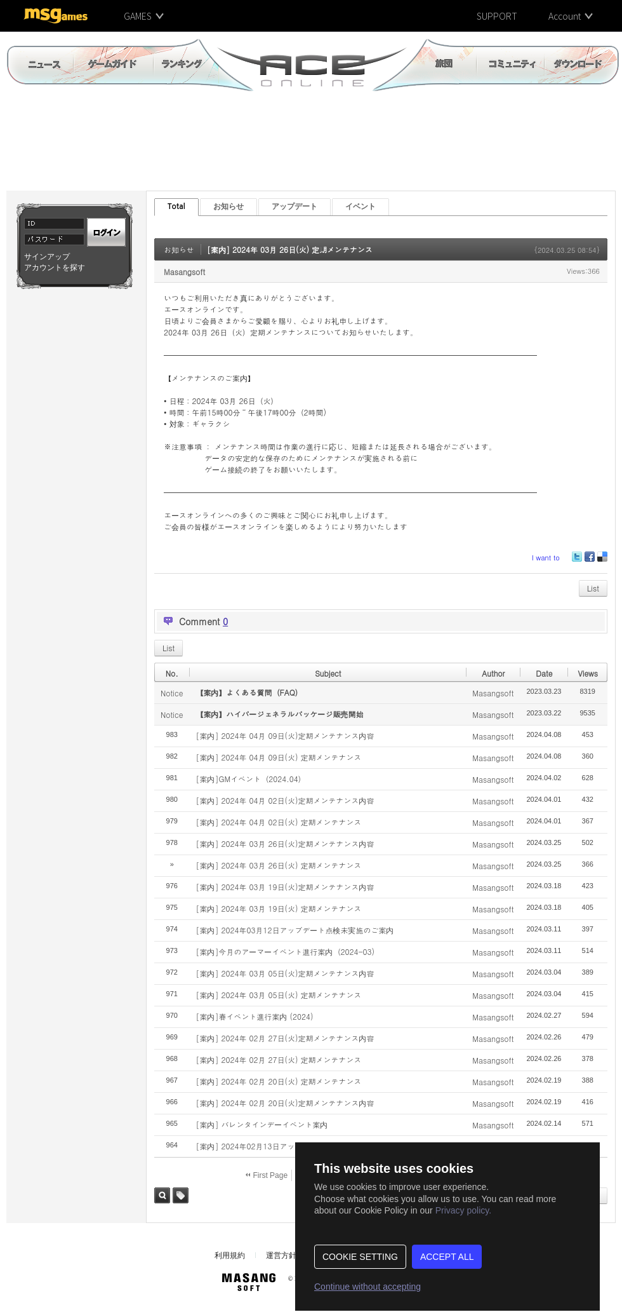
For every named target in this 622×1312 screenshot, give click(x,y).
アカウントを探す (54, 267)
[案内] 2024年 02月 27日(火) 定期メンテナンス (278, 1059)
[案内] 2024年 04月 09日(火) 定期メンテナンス (278, 757)
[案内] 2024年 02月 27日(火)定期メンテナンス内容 (284, 1037)
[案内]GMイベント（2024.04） (250, 778)
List (593, 588)
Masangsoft (184, 271)
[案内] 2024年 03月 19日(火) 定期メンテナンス (278, 908)
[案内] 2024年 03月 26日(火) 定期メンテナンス (290, 249)
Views (588, 673)
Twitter (577, 561)
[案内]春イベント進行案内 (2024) (254, 1016)
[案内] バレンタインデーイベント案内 (261, 1124)
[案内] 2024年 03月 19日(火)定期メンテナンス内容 (284, 886)
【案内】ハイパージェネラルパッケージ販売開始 (279, 713)
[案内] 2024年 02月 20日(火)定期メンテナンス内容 (284, 1102)
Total (176, 206)
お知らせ (228, 206)
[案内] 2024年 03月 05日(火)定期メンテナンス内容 (284, 973)
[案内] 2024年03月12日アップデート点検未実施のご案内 (294, 929)
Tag (181, 1195)
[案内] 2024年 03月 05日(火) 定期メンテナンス (278, 994)
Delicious (602, 561)
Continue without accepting (367, 1287)
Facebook (589, 561)
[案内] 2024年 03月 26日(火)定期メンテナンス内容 (284, 843)
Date (544, 673)
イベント (360, 206)
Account (564, 16)
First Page (267, 1175)
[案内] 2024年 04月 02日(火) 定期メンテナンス (278, 821)
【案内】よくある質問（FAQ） (248, 692)
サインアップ (47, 256)
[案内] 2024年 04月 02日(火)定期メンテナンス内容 (284, 800)
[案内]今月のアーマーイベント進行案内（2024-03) (284, 951)
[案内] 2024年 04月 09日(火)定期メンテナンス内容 (284, 735)
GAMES (138, 16)
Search (162, 1195)
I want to (546, 557)
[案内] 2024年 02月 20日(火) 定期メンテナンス (278, 1081)
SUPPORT (497, 16)
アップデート (294, 206)
